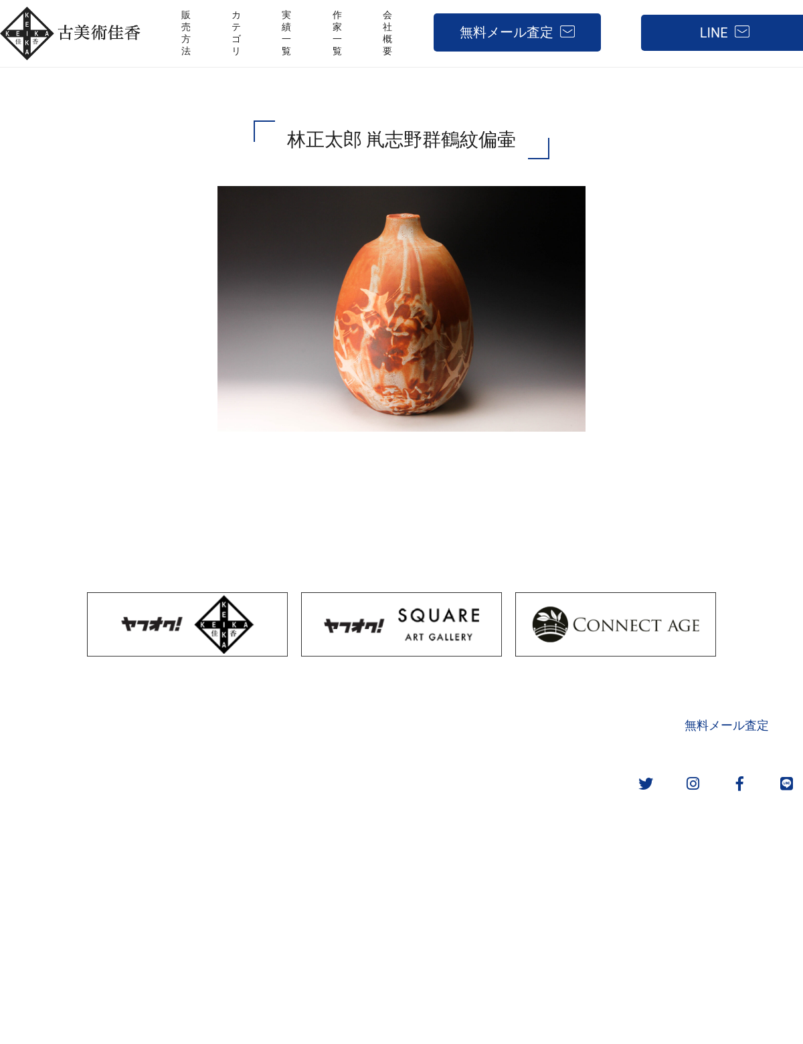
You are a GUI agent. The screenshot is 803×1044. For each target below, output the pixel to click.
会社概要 (623, 724)
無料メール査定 (506, 32)
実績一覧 (495, 724)
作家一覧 (559, 724)
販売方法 (348, 724)
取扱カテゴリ (421, 724)
